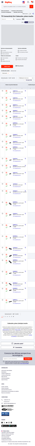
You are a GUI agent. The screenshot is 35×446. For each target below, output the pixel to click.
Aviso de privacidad (24, 363)
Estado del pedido (5, 388)
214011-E (15, 90)
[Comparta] (33, 13)
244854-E (15, 123)
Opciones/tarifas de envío (6, 389)
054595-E (15, 254)
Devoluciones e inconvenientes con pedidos (10, 391)
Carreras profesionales (5, 375)
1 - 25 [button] (9, 78)
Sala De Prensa (4, 379)
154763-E (15, 184)
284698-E (15, 110)
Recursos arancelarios (5, 392)
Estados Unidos (5, 431)
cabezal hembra (6, 329)
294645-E (15, 191)
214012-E (15, 97)
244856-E (15, 260)
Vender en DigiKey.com (6, 373)
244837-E (15, 224)
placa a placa (17, 329)
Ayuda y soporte (4, 386)
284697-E (15, 104)
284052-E (15, 165)
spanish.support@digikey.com (8, 403)
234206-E (15, 236)
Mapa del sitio (4, 376)
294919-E (15, 172)
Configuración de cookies (6, 439)
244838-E (15, 271)
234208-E (15, 288)
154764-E (15, 247)
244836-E (15, 147)
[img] (8, 2)
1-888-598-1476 (5, 400)
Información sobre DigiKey (6, 370)
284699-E (15, 141)
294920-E (15, 213)
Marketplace (3, 372)
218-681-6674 (5, 401)
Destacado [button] (24, 78)
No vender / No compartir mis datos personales (17, 443)
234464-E (15, 134)
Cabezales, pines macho (18, 12)
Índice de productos (5, 10)
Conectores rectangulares (6, 12)
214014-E (15, 116)
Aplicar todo (7, 66)
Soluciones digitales (5, 378)
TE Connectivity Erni (17, 93)
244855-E (15, 202)
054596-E (15, 283)
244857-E (15, 299)
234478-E (15, 158)
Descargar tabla (29, 80)
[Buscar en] (7, 19)
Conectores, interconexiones (16, 10)
